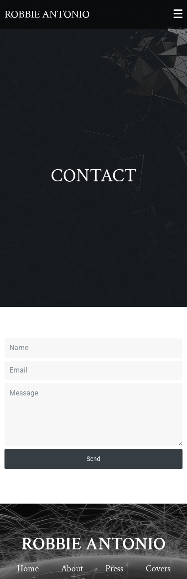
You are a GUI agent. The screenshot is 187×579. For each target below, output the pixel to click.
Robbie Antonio (47, 14)
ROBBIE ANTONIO (93, 544)
